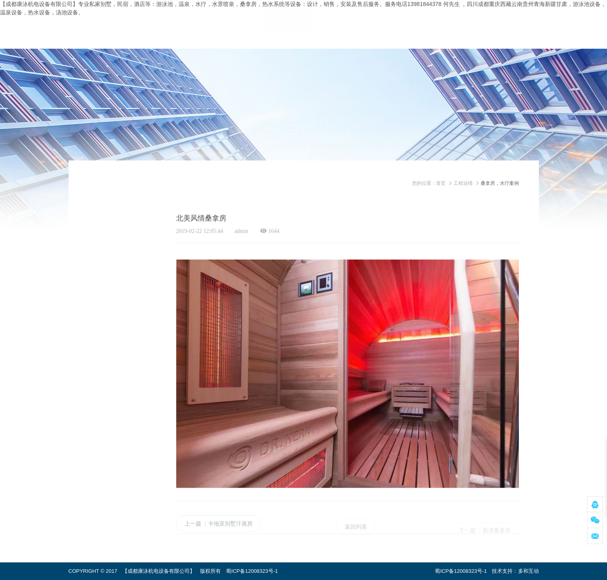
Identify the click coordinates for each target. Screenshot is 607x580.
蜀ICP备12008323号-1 (252, 571)
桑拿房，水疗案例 (122, 242)
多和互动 (528, 571)
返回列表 (356, 533)
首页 (441, 183)
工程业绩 (463, 183)
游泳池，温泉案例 (122, 225)
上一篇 (193, 530)
